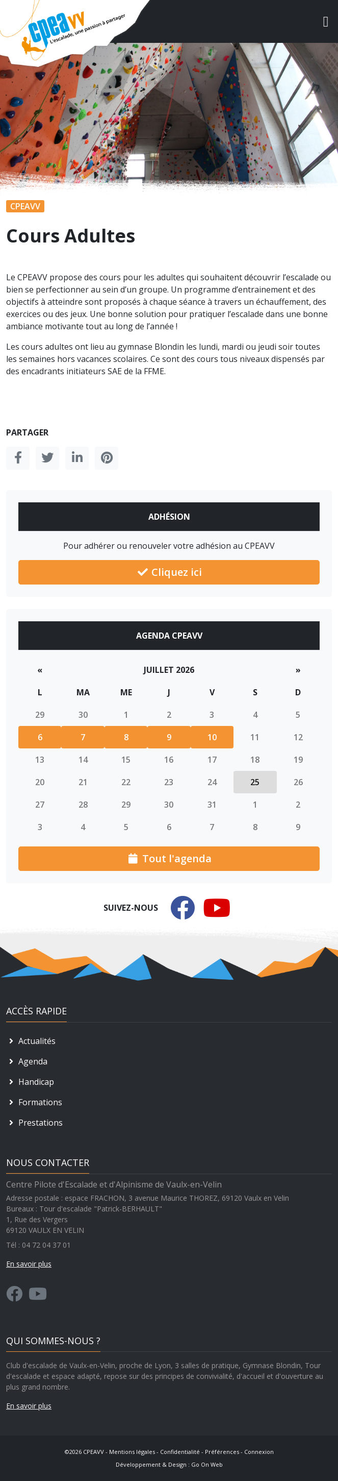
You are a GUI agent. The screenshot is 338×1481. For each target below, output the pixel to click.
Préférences (222, 1451)
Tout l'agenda (169, 858)
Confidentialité (180, 1451)
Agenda (26, 1061)
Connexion (259, 1451)
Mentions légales (132, 1451)
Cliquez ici (169, 572)
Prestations (34, 1122)
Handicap (30, 1081)
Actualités (31, 1041)
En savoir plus (28, 1406)
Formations (34, 1102)
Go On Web (207, 1464)
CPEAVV (93, 1451)
